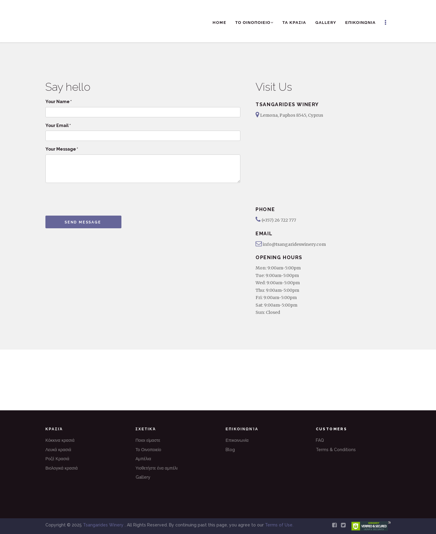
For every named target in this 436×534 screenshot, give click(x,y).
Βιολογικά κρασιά (61, 468)
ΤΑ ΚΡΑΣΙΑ (294, 22)
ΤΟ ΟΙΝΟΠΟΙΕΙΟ (254, 22)
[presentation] (91, 199)
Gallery (325, 22)
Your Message (61, 149)
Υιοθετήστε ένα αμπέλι (157, 468)
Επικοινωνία (237, 440)
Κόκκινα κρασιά (59, 440)
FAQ (320, 440)
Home (219, 22)
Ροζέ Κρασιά (57, 458)
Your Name (58, 101)
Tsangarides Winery (104, 525)
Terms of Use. (279, 525)
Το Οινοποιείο (148, 449)
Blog (230, 449)
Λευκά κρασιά (58, 449)
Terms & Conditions (336, 449)
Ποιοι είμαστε (148, 440)
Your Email (57, 125)
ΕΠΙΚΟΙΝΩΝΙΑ (360, 22)
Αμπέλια (143, 458)
